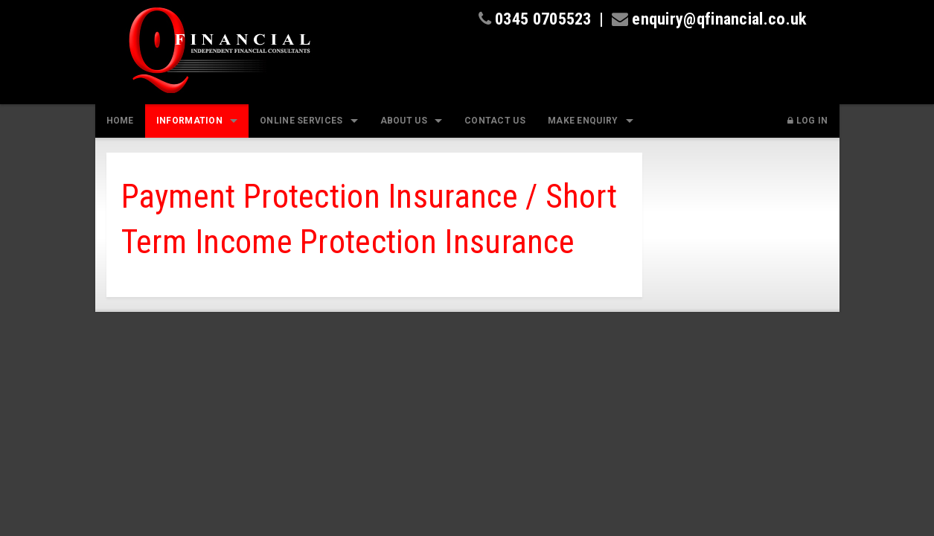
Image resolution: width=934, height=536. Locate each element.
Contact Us (494, 120)
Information (189, 120)
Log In (807, 120)
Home (120, 120)
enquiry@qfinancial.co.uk (719, 18)
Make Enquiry (583, 120)
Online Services (301, 120)
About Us (403, 120)
